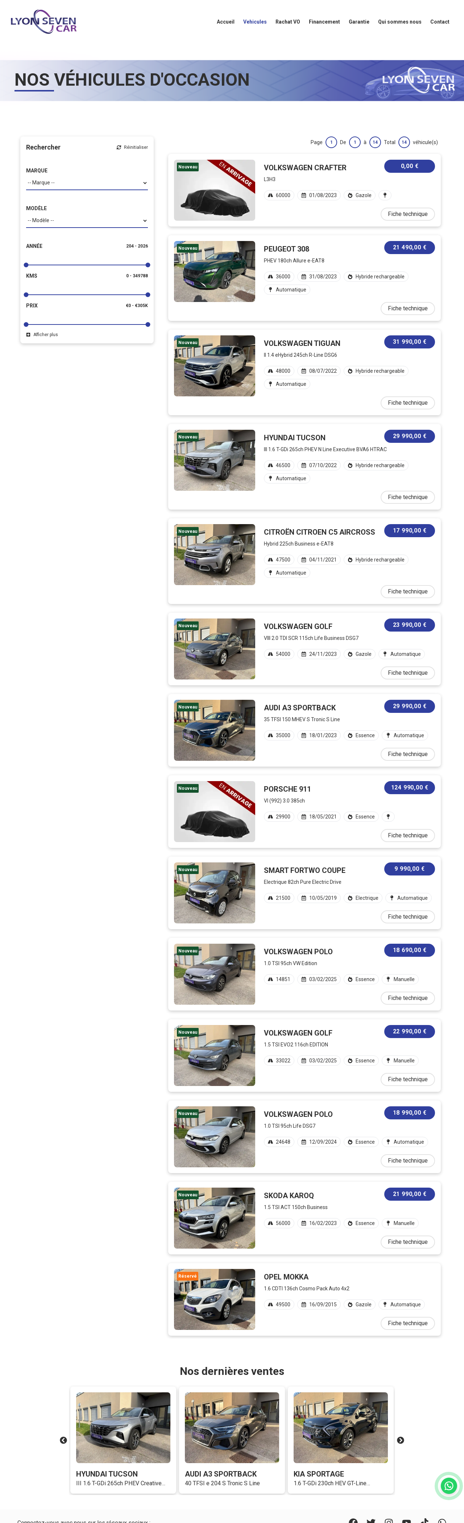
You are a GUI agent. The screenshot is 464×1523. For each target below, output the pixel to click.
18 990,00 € (410, 1112)
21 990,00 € (410, 1194)
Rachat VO (288, 22)
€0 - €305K (137, 305)
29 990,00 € (410, 436)
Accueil (226, 22)
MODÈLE (36, 208)
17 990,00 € (410, 530)
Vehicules (255, 22)
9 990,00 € (409, 868)
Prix (32, 306)
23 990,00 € (410, 624)
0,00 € (410, 166)
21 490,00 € (410, 247)
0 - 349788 (137, 275)
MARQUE (36, 170)
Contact (440, 22)
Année (34, 246)
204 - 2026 (137, 246)
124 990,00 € (409, 787)
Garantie (359, 22)
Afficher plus (42, 334)
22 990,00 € (410, 1031)
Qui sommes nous (400, 22)
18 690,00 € (410, 950)
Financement (324, 22)
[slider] (26, 265)
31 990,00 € (410, 341)
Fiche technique (408, 214)
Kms (31, 276)
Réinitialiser (132, 147)
